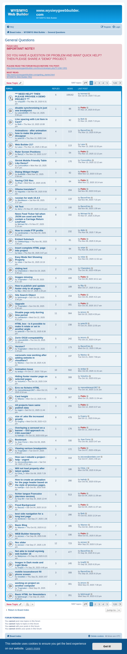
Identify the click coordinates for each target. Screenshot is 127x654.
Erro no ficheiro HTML (27, 387)
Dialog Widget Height (26, 172)
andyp (20, 371)
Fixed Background (25, 505)
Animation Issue (24, 369)
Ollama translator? (25, 189)
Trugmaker (22, 279)
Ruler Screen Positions (28, 151)
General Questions (19, 40)
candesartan (23, 233)
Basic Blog (21, 525)
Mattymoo (22, 556)
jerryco (83, 312)
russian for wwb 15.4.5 (27, 198)
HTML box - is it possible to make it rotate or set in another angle (30, 326)
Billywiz (21, 399)
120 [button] (115, 83)
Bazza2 (21, 507)
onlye (83, 248)
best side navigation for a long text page (29, 515)
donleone (22, 519)
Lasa (20, 147)
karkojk (21, 435)
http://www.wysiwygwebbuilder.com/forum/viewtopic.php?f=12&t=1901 (37, 68)
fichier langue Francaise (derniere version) (28, 495)
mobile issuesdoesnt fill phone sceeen (28, 573)
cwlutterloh (22, 317)
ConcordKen (23, 165)
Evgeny (21, 421)
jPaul (20, 183)
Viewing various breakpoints (31, 448)
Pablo (83, 108)
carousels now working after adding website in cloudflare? (31, 358)
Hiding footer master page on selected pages (31, 377)
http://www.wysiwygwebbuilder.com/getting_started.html (31, 75)
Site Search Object (25, 295)
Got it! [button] (107, 646)
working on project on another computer (27, 584)
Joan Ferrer (23, 442)
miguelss (21, 192)
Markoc (21, 363)
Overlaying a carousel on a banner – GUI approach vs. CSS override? (30, 430)
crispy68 (21, 101)
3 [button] (99, 83)
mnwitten (21, 577)
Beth (20, 124)
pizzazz (21, 536)
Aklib (83, 230)
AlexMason (22, 200)
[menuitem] (10, 27)
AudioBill (21, 174)
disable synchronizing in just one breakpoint (31, 109)
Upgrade (20, 303)
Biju (19, 291)
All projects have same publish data (27, 406)
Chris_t (21, 473)
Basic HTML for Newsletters (30, 594)
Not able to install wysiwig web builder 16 (29, 552)
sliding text (21, 268)
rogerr (20, 410)
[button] (85, 83)
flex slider (20, 542)
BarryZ (21, 154)
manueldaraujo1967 (26, 390)
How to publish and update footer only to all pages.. (30, 287)
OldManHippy (24, 242)
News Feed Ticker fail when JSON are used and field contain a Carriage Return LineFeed (30, 218)
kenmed (84, 94)
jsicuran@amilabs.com (27, 462)
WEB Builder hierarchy (27, 533)
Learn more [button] (33, 648)
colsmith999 (23, 113)
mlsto (20, 262)
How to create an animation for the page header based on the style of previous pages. (31, 482)
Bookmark (21, 439)
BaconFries (86, 130)
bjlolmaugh (22, 297)
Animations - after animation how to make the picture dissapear (31, 133)
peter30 (21, 138)
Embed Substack (24, 239)
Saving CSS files (24, 180)
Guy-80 (21, 499)
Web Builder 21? (24, 144)
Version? (20, 346)
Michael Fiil (22, 224)
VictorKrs (21, 381)
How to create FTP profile (29, 230)
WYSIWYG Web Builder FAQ (19, 77)
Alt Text (19, 206)
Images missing (24, 277)
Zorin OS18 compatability (29, 337)
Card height (21, 396)
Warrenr (21, 527)
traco (20, 253)
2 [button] (95, 83)
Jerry (20, 209)
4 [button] (103, 83)
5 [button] (107, 83)
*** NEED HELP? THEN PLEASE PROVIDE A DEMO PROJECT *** (30, 96)
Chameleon (23, 271)
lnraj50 (21, 567)
